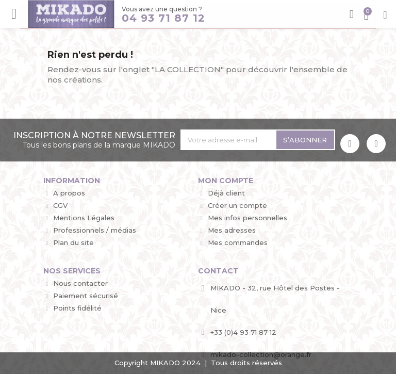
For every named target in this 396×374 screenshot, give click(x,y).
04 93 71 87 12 (163, 18)
